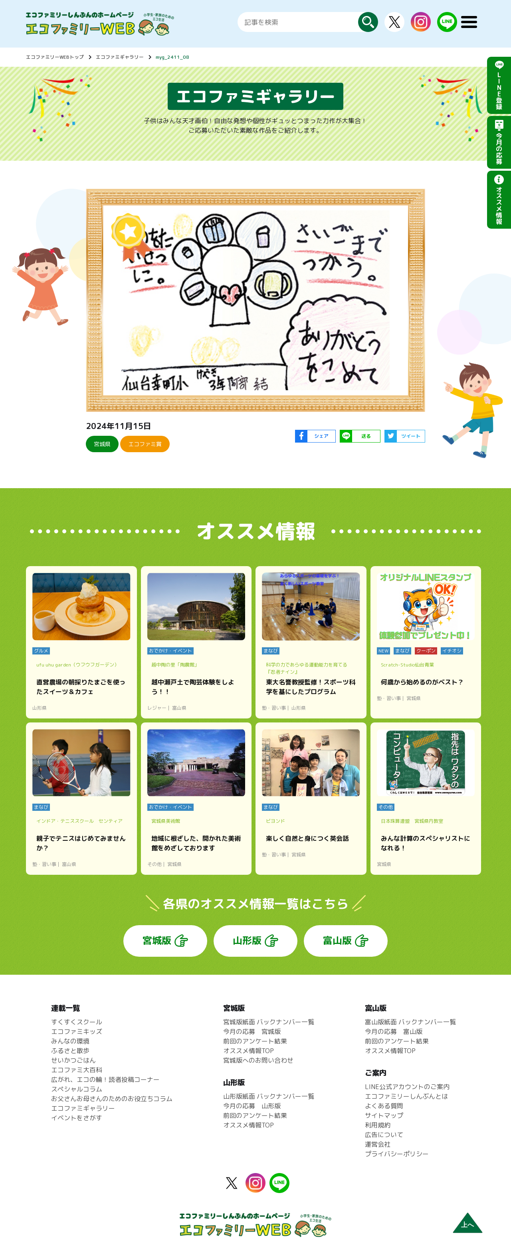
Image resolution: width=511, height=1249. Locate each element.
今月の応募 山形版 (252, 1105)
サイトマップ (384, 1115)
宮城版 (157, 940)
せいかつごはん (73, 1060)
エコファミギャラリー (120, 57)
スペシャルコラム (76, 1089)
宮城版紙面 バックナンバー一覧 (268, 1022)
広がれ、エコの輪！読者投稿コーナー (105, 1079)
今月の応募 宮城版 (252, 1031)
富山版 (337, 940)
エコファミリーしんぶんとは (406, 1096)
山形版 (247, 940)
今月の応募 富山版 (393, 1031)
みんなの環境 (70, 1041)
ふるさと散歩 (70, 1050)
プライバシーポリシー (397, 1153)
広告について (384, 1134)
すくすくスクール (76, 1022)
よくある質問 (384, 1105)
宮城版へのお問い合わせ (258, 1060)
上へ (467, 1224)
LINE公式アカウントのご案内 (407, 1086)
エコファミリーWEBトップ (55, 57)
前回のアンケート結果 (255, 1041)
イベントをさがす (76, 1117)
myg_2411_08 (172, 57)
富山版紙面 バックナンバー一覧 (410, 1022)
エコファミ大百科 (76, 1069)
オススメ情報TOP (248, 1050)
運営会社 (377, 1144)
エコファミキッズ (76, 1031)
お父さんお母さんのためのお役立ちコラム (111, 1098)
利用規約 (377, 1125)
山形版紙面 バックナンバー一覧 (268, 1096)
